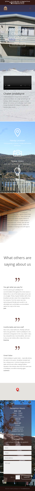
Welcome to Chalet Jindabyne (17, 34)
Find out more (17, 44)
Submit (27, 477)
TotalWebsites (25, 488)
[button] (18, 390)
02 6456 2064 (20, 434)
